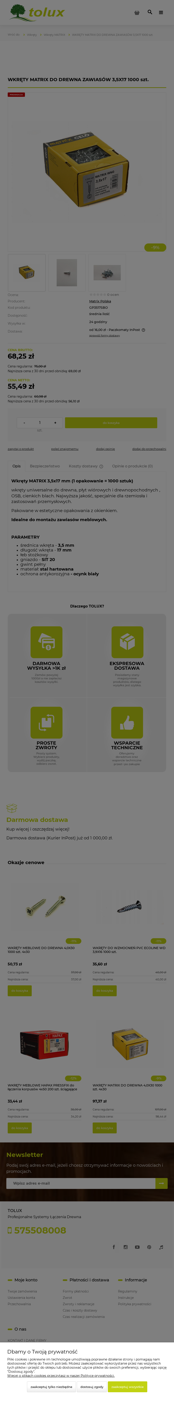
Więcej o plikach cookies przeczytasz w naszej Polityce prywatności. (61, 1376)
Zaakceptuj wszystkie (127, 1387)
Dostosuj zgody (91, 1387)
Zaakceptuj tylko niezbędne (51, 1387)
